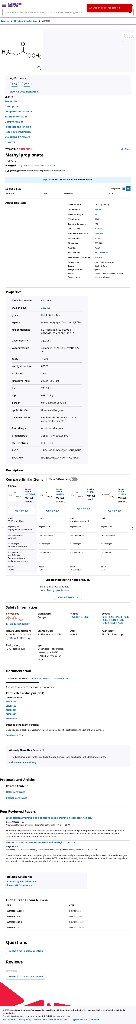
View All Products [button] (68, 597)
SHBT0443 (11, 701)
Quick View (21, 510)
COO (27, 84)
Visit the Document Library (22, 762)
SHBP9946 (11, 714)
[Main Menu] (4, 5)
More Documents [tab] (61, 678)
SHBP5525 (11, 705)
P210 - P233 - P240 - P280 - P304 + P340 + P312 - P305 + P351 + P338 (115, 620)
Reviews (10, 142)
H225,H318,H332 (79, 617)
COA (14, 84)
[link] (9, 1019)
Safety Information (16, 116)
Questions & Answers (17, 137)
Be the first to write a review (27, 977)
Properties (11, 101)
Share (126, 149)
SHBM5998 (11, 718)
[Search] (130, 12)
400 (48, 307)
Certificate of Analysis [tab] (17, 678)
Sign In (46, 179)
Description (12, 106)
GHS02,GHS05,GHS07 (18, 624)
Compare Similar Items (18, 111)
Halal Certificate (15, 792)
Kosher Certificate (16, 798)
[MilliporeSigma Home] (15, 5)
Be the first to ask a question (26, 951)
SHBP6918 (11, 710)
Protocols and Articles (18, 126)
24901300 (99, 233)
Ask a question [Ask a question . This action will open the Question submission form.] (48, 165)
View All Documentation (24, 91)
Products (5, 21)
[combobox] (68, 12)
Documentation (14, 121)
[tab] (7, 21)
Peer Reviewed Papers (18, 131)
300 (43, 307)
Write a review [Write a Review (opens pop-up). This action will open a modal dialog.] (31, 165)
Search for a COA (14, 735)
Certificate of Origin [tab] (41, 678)
